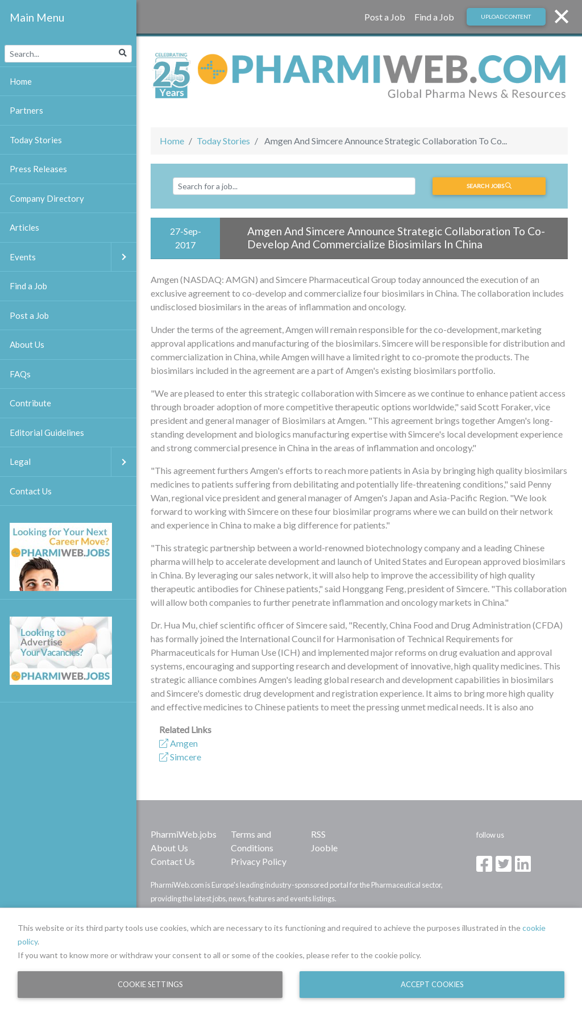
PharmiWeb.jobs (184, 834)
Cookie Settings (150, 984)
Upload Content (506, 16)
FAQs (20, 374)
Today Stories (223, 140)
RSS (318, 834)
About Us (169, 847)
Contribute (30, 403)
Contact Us (173, 861)
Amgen (178, 743)
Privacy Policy (258, 861)
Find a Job (434, 16)
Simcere (180, 756)
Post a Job (384, 16)
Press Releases (38, 169)
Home (172, 140)
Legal (73, 461)
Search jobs (489, 185)
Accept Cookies (432, 984)
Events (73, 257)
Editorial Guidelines (47, 432)
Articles (24, 227)
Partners (26, 110)
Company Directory (47, 198)
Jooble (324, 847)
